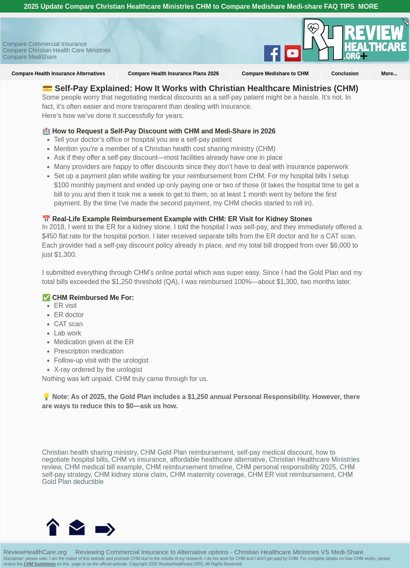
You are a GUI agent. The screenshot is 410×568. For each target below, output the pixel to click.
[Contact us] (77, 527)
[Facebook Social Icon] (272, 53)
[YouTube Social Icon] (293, 53)
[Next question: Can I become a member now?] (105, 529)
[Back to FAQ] (53, 527)
